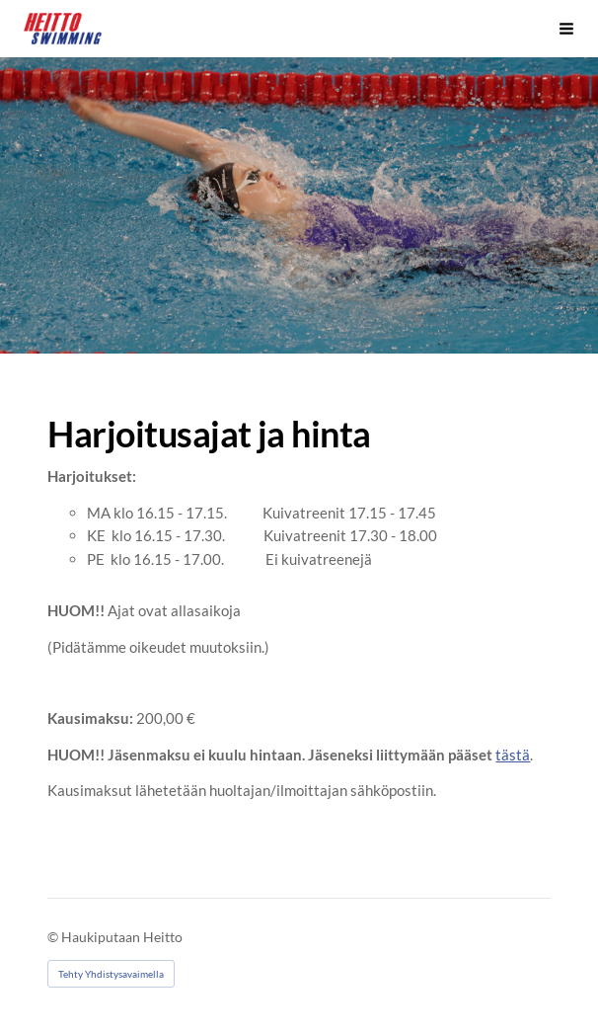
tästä (512, 754)
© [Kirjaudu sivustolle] (54, 936)
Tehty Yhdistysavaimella (111, 974)
